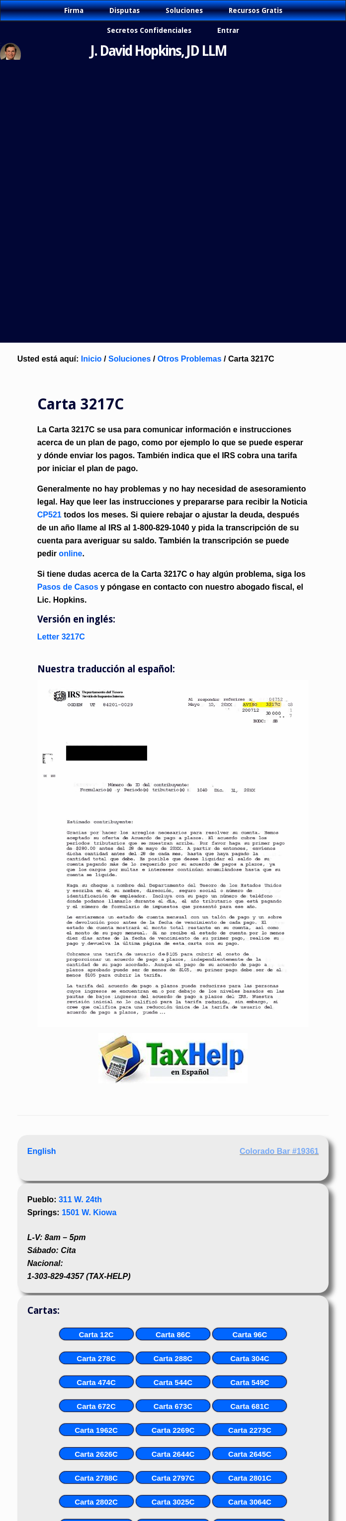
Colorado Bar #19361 (279, 1151)
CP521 (49, 514)
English (41, 1151)
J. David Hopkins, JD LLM (158, 51)
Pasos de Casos (67, 587)
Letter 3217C (61, 637)
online (70, 553)
